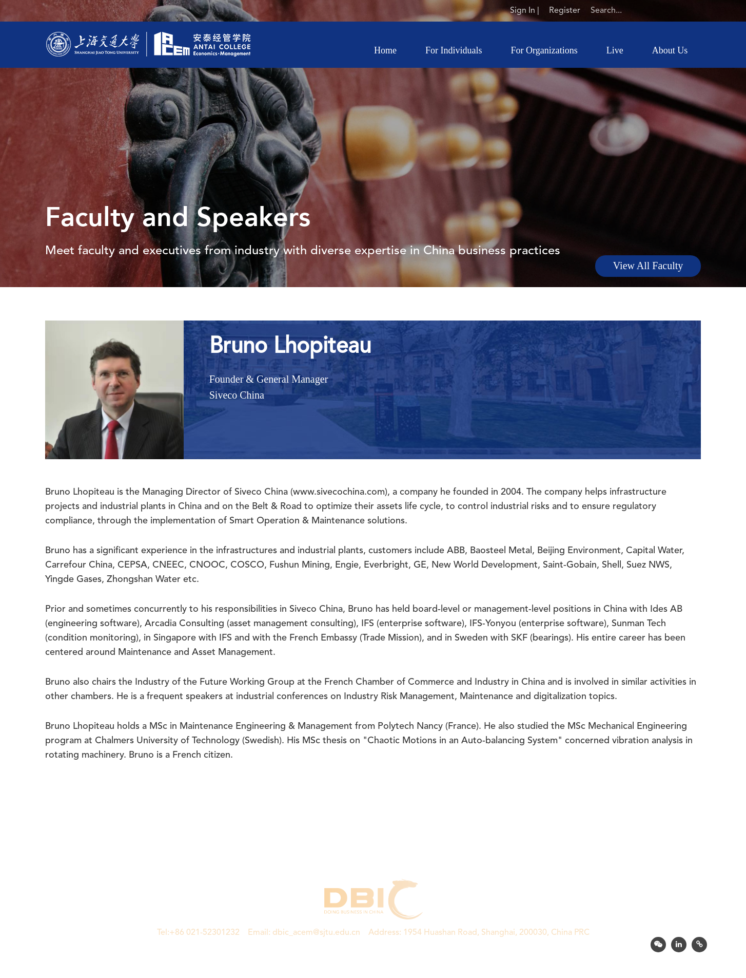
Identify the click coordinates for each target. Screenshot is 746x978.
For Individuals (453, 50)
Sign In (522, 11)
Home (385, 50)
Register (564, 11)
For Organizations (544, 50)
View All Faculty (648, 266)
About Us (670, 50)
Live (614, 50)
